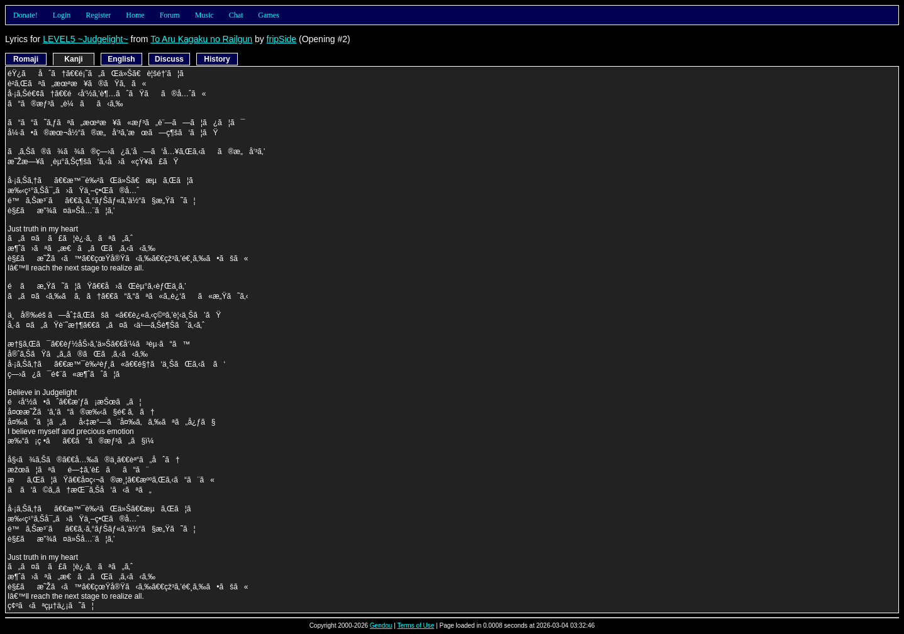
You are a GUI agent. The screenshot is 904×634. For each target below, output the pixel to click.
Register (98, 15)
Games (268, 15)
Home (135, 15)
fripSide (281, 39)
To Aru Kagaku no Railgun (201, 39)
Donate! (25, 15)
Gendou (381, 625)
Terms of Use (415, 625)
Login (62, 15)
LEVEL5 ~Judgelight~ (85, 39)
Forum (170, 15)
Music (204, 15)
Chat (236, 15)
